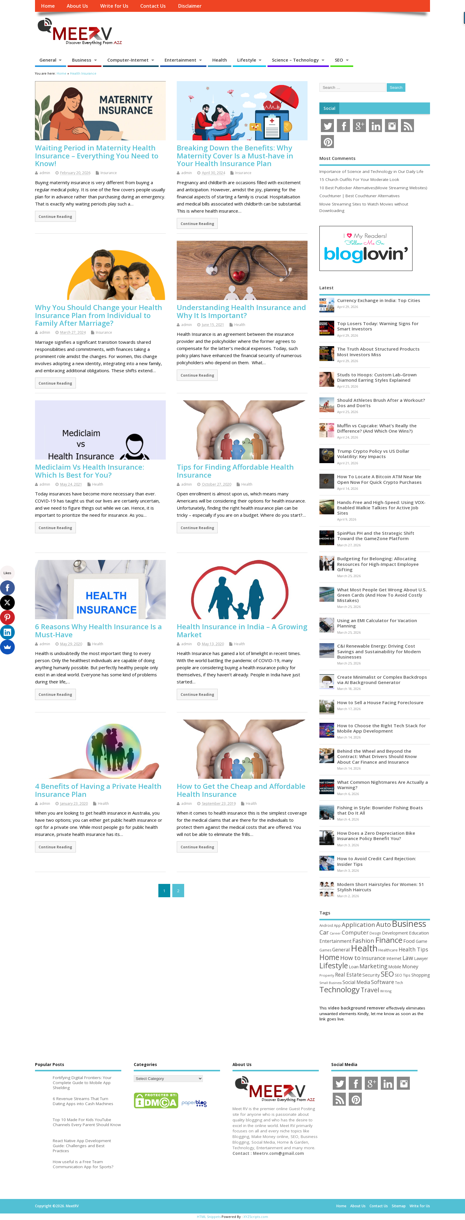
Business (81, 60)
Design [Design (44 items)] (375, 933)
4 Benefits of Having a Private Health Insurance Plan (98, 790)
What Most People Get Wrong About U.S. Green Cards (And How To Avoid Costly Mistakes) (382, 595)
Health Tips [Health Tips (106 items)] (413, 949)
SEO (339, 60)
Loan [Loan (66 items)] (354, 966)
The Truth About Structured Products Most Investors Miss (378, 351)
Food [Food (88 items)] (409, 941)
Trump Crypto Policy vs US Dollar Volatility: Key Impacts (373, 453)
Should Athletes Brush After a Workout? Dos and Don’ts (381, 402)
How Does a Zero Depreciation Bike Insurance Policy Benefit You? (376, 835)
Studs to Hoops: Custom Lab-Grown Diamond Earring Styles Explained (377, 377)
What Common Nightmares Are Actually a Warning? (382, 784)
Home (48, 6)
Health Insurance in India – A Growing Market (242, 630)
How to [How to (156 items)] (350, 957)
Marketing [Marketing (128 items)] (373, 966)
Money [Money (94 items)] (410, 966)
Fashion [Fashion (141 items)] (363, 941)
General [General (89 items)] (341, 949)
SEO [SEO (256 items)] (387, 974)
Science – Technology (295, 60)
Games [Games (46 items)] (325, 950)
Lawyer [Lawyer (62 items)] (421, 958)
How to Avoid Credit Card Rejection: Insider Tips (376, 861)
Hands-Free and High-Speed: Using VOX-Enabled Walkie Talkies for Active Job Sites (381, 507)
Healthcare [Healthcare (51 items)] (388, 950)
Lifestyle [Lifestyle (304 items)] (333, 965)
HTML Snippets (209, 1216)
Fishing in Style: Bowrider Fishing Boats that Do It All (380, 810)
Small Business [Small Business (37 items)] (330, 983)
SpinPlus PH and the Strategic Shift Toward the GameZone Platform (375, 535)
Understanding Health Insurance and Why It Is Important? (241, 311)
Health (219, 60)
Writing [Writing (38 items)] (385, 991)
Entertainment (180, 60)
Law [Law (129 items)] (407, 958)
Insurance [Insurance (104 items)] (374, 957)
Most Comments (337, 158)
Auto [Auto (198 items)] (383, 924)
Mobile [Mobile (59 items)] (394, 966)
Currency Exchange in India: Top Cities (378, 300)
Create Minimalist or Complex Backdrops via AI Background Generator (382, 679)
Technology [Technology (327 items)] (339, 989)
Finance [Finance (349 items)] (388, 940)
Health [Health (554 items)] (364, 948)
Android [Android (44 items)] (326, 925)
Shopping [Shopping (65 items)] (420, 975)
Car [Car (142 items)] (324, 932)
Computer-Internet (128, 60)
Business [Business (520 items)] (409, 923)
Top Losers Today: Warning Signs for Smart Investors (377, 326)
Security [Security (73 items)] (371, 975)
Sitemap (399, 1205)
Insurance (109, 172)
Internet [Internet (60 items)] (394, 958)
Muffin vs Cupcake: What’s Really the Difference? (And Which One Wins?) (377, 428)
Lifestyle (246, 60)
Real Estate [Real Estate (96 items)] (348, 974)
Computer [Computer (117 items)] (355, 932)
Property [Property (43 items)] (326, 975)
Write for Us (114, 6)
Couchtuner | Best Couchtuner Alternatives (359, 195)
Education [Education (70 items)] (419, 933)
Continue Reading (55, 216)
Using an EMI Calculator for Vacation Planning (377, 623)
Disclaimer (190, 6)
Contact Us (153, 6)
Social (329, 108)
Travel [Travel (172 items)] (370, 989)
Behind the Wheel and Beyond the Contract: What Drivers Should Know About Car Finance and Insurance (377, 756)
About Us (77, 6)
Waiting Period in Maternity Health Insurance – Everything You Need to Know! (96, 155)
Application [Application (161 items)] (358, 924)
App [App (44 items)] (337, 925)
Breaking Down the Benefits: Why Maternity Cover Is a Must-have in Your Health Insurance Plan (235, 155)
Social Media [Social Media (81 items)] (356, 982)
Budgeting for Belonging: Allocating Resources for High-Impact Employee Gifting (378, 564)
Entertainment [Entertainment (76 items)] (335, 941)
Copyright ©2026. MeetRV (57, 1205)
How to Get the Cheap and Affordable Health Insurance (241, 790)
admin (44, 172)
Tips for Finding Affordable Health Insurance (235, 470)
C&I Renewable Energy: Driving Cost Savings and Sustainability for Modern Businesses (379, 651)
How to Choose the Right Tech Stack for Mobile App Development (381, 728)
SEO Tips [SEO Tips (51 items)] (402, 975)
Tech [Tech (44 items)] (399, 982)
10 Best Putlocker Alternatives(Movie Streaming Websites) (373, 187)
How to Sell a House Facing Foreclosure (380, 702)
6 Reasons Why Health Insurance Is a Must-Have (98, 630)
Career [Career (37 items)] (335, 933)
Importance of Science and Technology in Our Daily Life (371, 171)
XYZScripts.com (255, 1216)
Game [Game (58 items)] (421, 941)
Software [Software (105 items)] (382, 981)
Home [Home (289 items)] (329, 957)
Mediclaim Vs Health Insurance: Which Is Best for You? (89, 470)
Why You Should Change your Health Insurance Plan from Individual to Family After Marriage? (98, 315)
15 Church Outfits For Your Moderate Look (359, 179)
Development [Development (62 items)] (395, 933)
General (47, 60)
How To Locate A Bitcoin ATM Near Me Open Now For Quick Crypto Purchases (379, 479)
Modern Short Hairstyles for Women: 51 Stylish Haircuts (380, 886)
